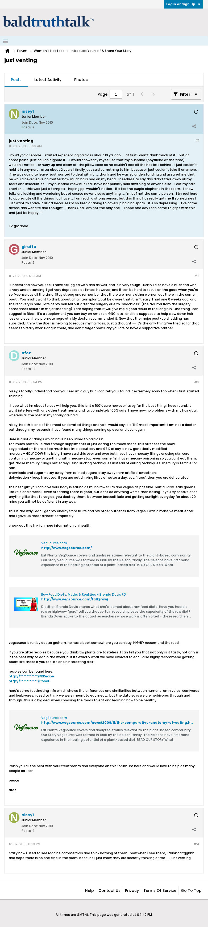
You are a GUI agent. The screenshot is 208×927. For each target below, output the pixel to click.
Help (89, 890)
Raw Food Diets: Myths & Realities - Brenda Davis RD (83, 594)
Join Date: (30, 122)
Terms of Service (159, 890)
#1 (197, 140)
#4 (196, 844)
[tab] (16, 80)
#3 (196, 382)
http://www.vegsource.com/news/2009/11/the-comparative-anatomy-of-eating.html (119, 722)
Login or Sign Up (183, 4)
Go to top (191, 890)
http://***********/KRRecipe (31, 676)
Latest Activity (47, 79)
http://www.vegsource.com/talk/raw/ (74, 599)
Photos (81, 79)
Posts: (27, 127)
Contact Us (109, 890)
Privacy (132, 890)
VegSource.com (54, 543)
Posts (16, 79)
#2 (196, 276)
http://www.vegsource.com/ (66, 548)
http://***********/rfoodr (29, 681)
